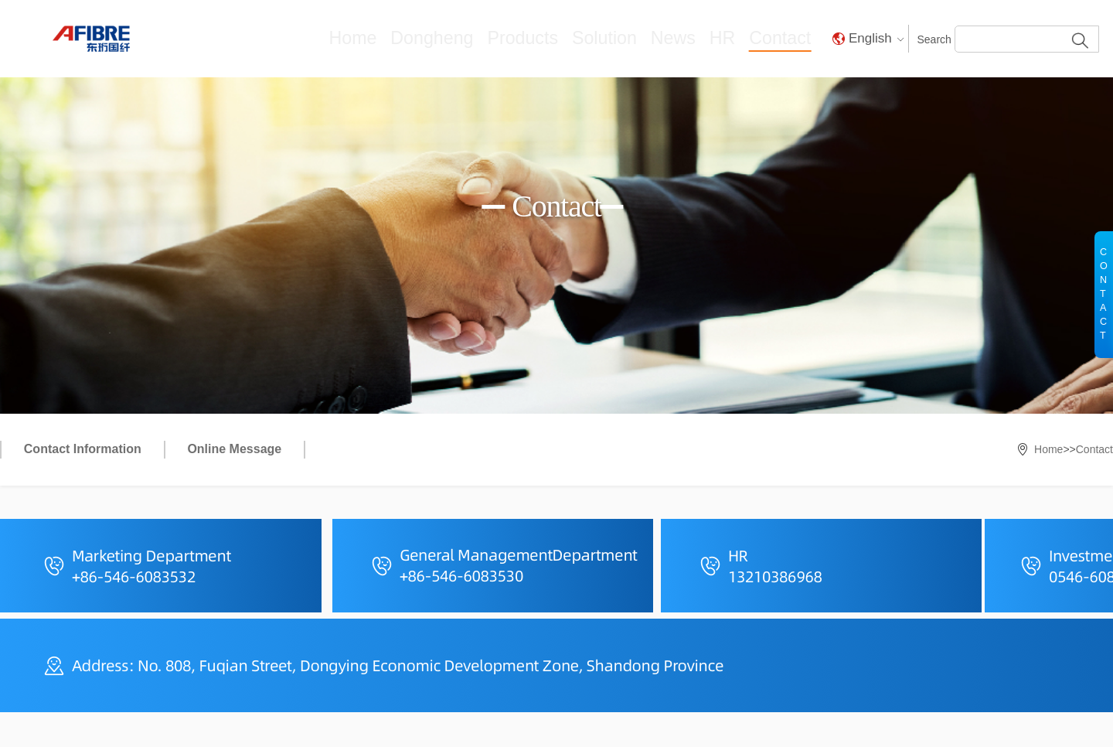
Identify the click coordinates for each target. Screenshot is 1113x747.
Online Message (234, 448)
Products (572, 38)
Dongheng (500, 38)
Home (437, 38)
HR (738, 38)
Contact (787, 38)
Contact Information (82, 448)
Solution (638, 38)
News (694, 38)
